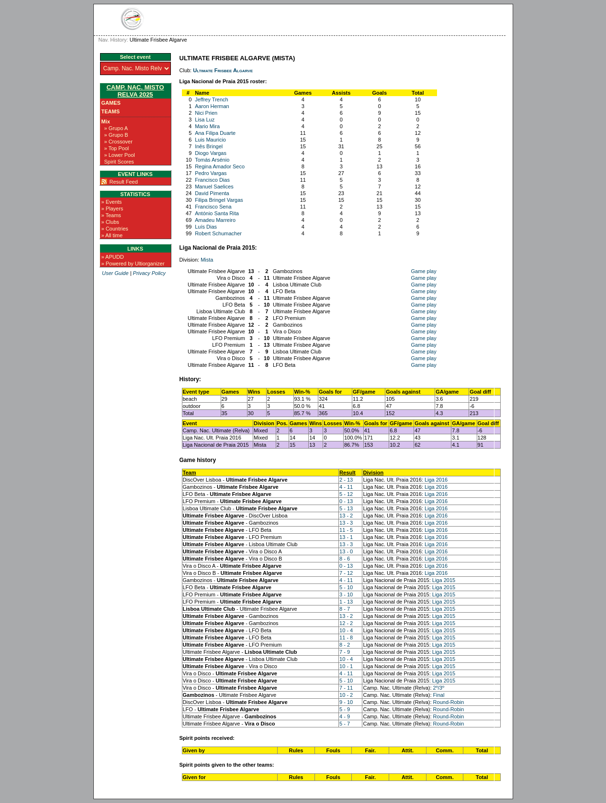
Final (439, 695)
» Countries (114, 228)
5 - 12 (346, 494)
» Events (111, 202)
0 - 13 (346, 501)
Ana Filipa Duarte (215, 133)
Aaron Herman (212, 106)
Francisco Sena (213, 206)
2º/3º (438, 688)
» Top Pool (116, 148)
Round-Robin (448, 702)
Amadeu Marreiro (215, 220)
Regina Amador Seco (220, 166)
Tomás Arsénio (212, 160)
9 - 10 (346, 702)
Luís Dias (206, 227)
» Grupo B (116, 135)
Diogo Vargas (210, 153)
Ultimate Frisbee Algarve (223, 70)
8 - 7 (344, 609)
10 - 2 (346, 695)
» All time (112, 235)
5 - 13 (346, 508)
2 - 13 (346, 480)
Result (347, 472)
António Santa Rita (217, 213)
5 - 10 (346, 587)
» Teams (111, 215)
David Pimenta (212, 193)
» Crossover (118, 141)
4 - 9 (344, 716)
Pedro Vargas (210, 173)
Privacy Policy (149, 273)
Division (373, 472)
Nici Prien (206, 113)
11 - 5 (346, 530)
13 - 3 (346, 523)
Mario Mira (207, 126)
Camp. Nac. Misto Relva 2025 (135, 91)
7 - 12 (346, 573)
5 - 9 (344, 709)
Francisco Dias (212, 180)
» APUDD (112, 257)
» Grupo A (116, 128)
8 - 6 (344, 558)
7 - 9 (344, 652)
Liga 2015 (443, 580)
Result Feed (124, 182)
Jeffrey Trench (211, 99)
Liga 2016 (436, 480)
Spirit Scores (119, 162)
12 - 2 (346, 623)
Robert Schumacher (218, 233)
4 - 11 (346, 487)
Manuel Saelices (214, 186)
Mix (105, 121)
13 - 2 (346, 515)
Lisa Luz (204, 119)
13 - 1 (346, 537)
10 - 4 (346, 630)
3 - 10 (346, 594)
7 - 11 (346, 688)
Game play (424, 271)
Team (189, 472)
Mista (207, 260)
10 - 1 (346, 666)
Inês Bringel (209, 146)
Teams (110, 111)
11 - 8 (346, 637)
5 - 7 (344, 723)
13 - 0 (346, 551)
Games (111, 103)
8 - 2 (344, 645)
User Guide (115, 273)
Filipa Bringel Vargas (219, 200)
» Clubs (110, 222)
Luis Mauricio (210, 140)
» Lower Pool (119, 155)
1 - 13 (346, 602)
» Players (112, 208)
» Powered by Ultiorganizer (133, 263)
